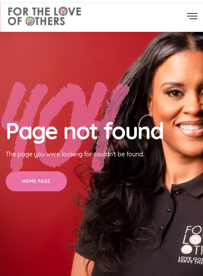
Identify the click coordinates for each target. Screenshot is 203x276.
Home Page (36, 181)
